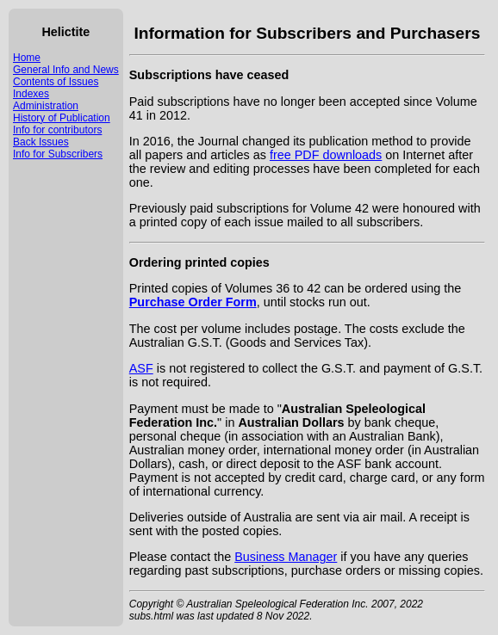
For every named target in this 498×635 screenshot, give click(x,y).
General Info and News (66, 70)
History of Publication (61, 118)
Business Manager (285, 557)
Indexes (31, 94)
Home (26, 58)
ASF (141, 368)
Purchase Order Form (193, 302)
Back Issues (41, 142)
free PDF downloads (326, 155)
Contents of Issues (55, 82)
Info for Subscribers (58, 154)
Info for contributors (57, 130)
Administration (45, 106)
